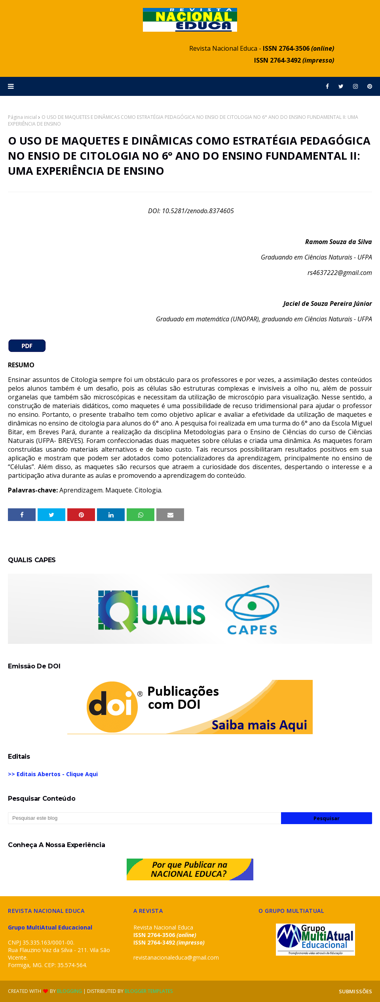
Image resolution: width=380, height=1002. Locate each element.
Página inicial (22, 117)
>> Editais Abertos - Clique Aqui (53, 774)
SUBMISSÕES (355, 991)
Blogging (69, 991)
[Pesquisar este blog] (144, 818)
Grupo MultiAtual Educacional (50, 927)
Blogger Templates (149, 991)
